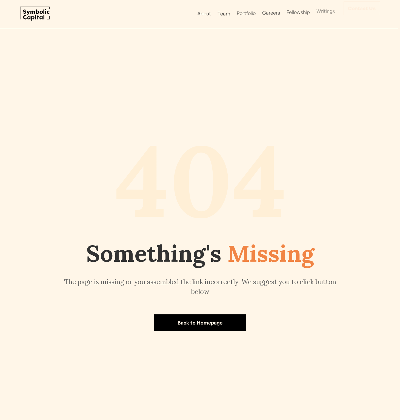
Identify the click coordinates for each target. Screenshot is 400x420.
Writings (325, 9)
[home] (35, 14)
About (204, 13)
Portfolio (246, 13)
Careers (271, 12)
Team (224, 13)
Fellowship (298, 11)
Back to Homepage (200, 323)
